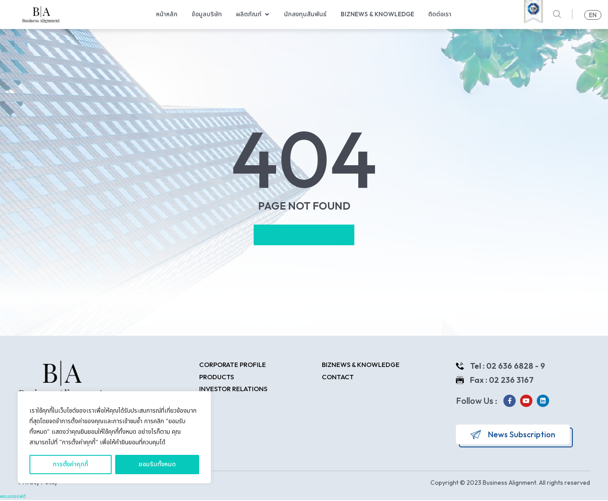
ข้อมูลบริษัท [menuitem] (207, 14)
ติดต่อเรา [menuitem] (439, 14)
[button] (267, 14)
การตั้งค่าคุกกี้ (70, 464)
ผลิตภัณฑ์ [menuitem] (249, 14)
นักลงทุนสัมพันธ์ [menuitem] (305, 14)
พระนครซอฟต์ (13, 497)
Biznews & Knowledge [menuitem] (377, 14)
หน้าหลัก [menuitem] (167, 14)
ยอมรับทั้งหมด (157, 464)
